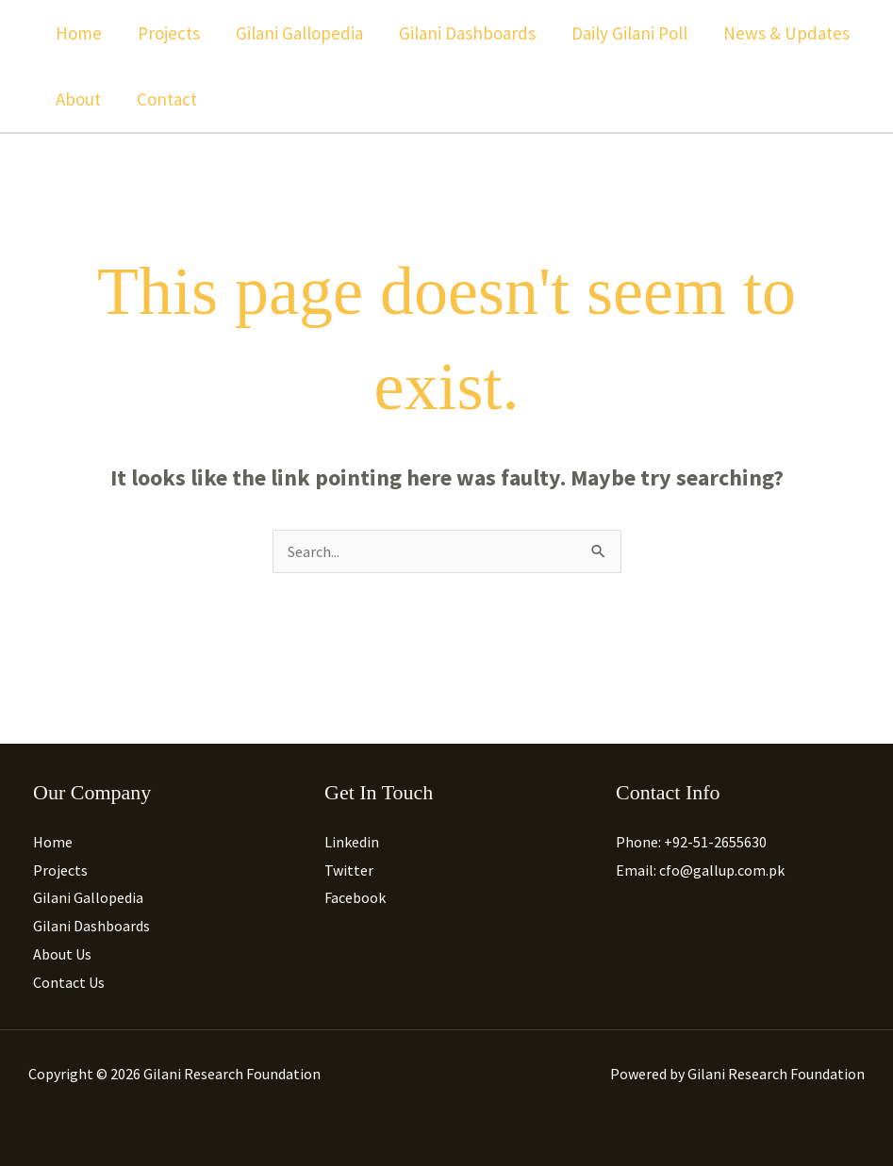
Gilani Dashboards (467, 33)
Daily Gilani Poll (629, 33)
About (78, 99)
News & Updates (786, 33)
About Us (62, 953)
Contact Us (69, 982)
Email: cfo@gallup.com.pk (700, 870)
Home (79, 33)
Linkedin (351, 841)
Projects (169, 33)
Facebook (355, 897)
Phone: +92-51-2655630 (691, 841)
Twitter (348, 870)
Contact (167, 99)
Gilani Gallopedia (299, 33)
